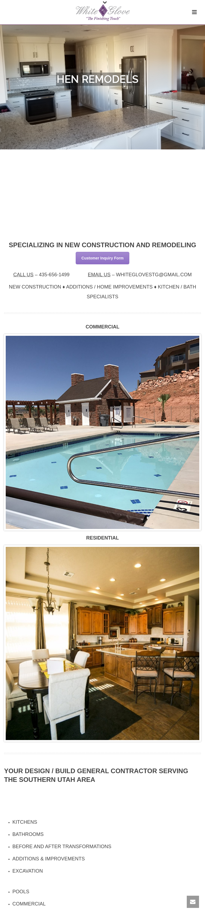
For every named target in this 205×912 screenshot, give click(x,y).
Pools (21, 891)
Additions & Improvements (49, 858)
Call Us (23, 274)
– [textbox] (41, 274)
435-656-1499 (54, 274)
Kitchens (25, 822)
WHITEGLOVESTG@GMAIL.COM (154, 274)
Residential (102, 538)
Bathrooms (28, 834)
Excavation (28, 871)
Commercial (103, 327)
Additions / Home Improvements (109, 287)
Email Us (99, 274)
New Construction (35, 287)
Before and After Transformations (62, 846)
